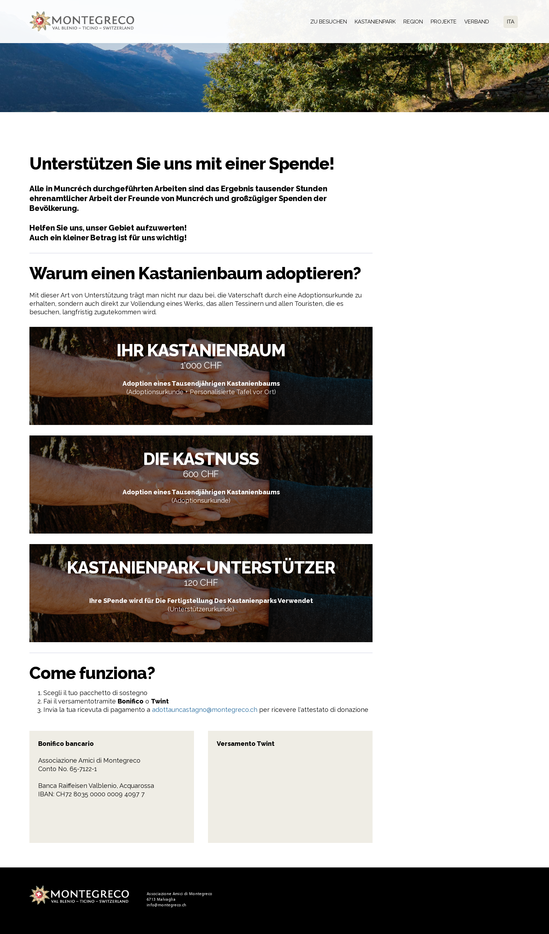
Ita (510, 22)
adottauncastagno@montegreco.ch (204, 709)
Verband (476, 22)
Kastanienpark (375, 22)
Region (413, 22)
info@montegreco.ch (166, 904)
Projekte (444, 22)
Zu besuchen (328, 22)
